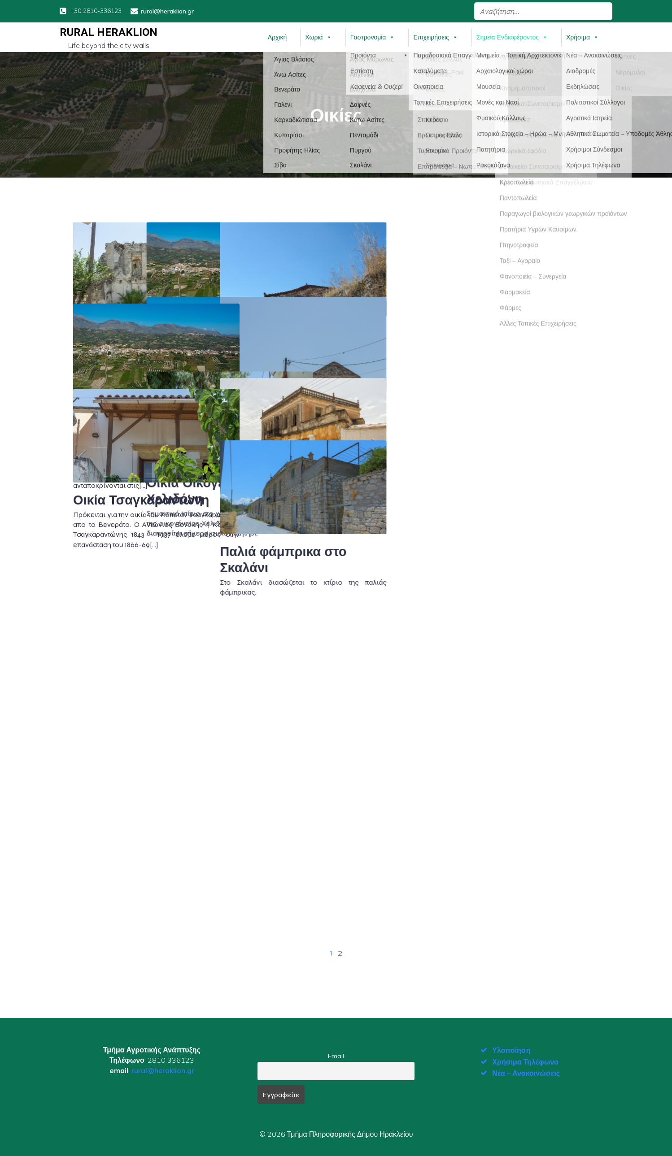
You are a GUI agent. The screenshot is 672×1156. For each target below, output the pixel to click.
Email (336, 1053)
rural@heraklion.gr (162, 1067)
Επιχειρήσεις (435, 35)
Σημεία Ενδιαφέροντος (512, 35)
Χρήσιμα (582, 35)
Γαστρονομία (372, 35)
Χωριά (318, 35)
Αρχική (277, 35)
